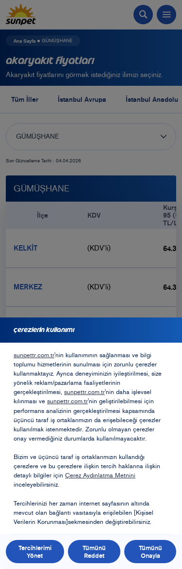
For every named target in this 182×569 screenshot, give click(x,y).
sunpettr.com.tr (34, 355)
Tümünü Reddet (94, 551)
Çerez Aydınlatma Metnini (100, 475)
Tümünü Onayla (150, 551)
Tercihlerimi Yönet (34, 551)
